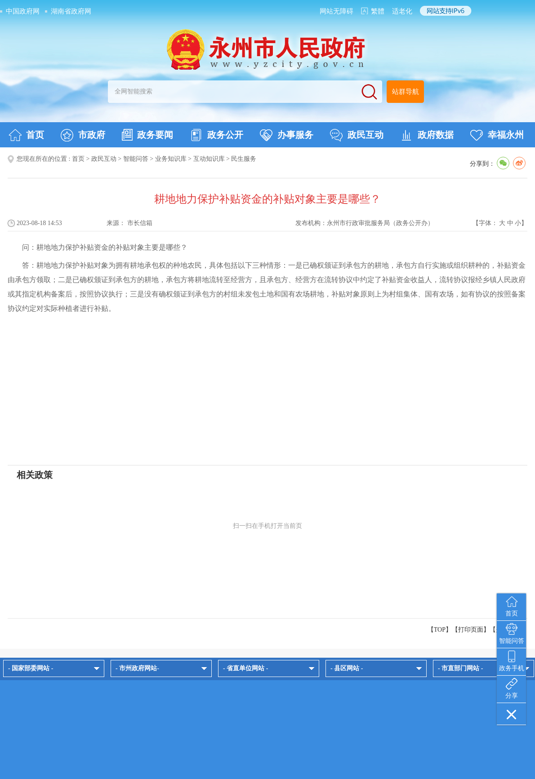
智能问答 (135, 158)
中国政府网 (23, 11)
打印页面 (470, 629)
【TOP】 (440, 629)
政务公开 (216, 135)
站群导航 (405, 91)
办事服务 (286, 135)
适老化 (402, 11)
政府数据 (427, 135)
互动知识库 (209, 158)
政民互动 (356, 135)
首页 (26, 135)
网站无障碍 (336, 11)
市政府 (83, 135)
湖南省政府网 (71, 11)
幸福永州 (497, 135)
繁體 (377, 11)
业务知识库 (171, 158)
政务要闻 (147, 135)
